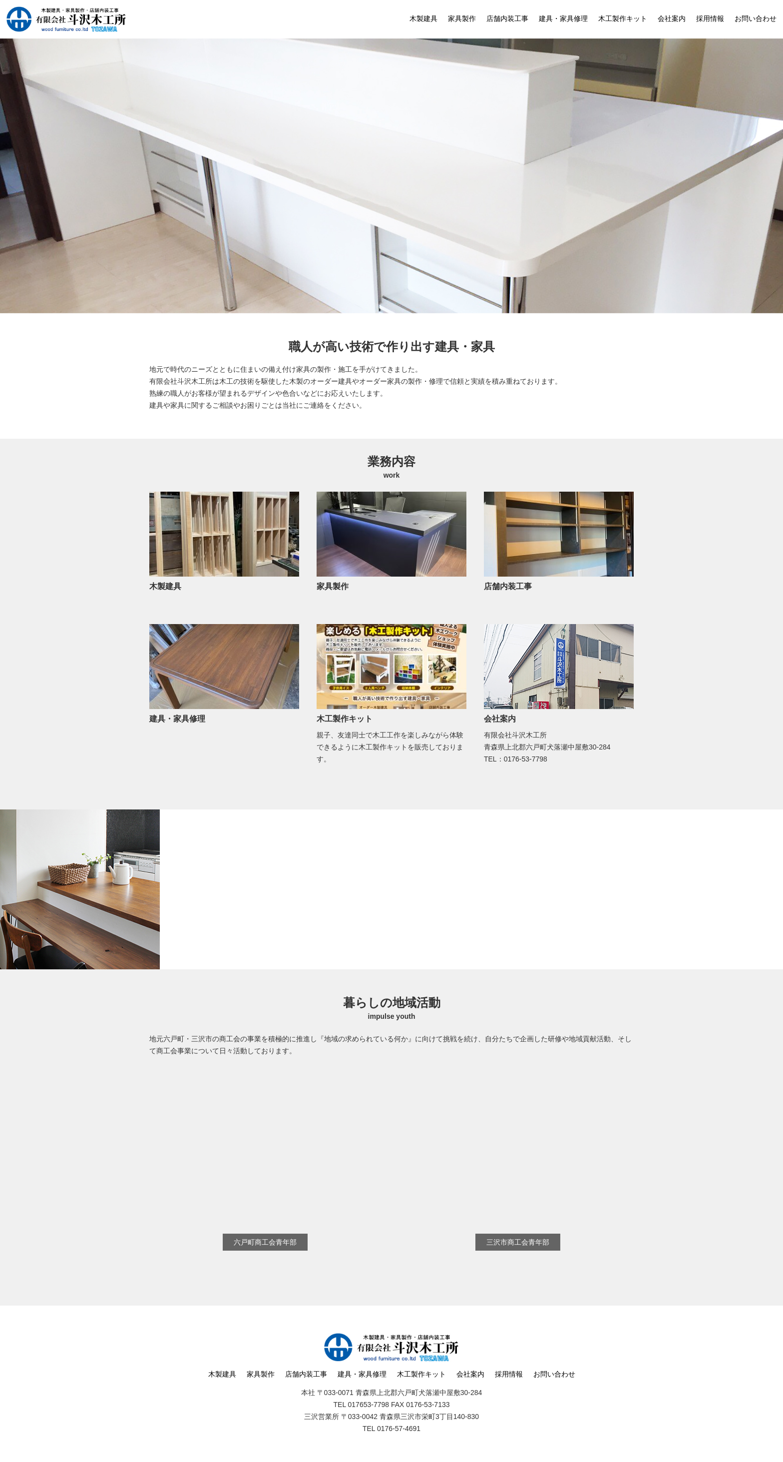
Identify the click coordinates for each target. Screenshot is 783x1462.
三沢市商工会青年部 (517, 1242)
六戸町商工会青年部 (265, 1242)
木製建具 (423, 18)
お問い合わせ (756, 18)
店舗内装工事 (507, 18)
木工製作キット (622, 18)
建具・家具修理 (563, 18)
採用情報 (710, 18)
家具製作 (462, 18)
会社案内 (672, 18)
